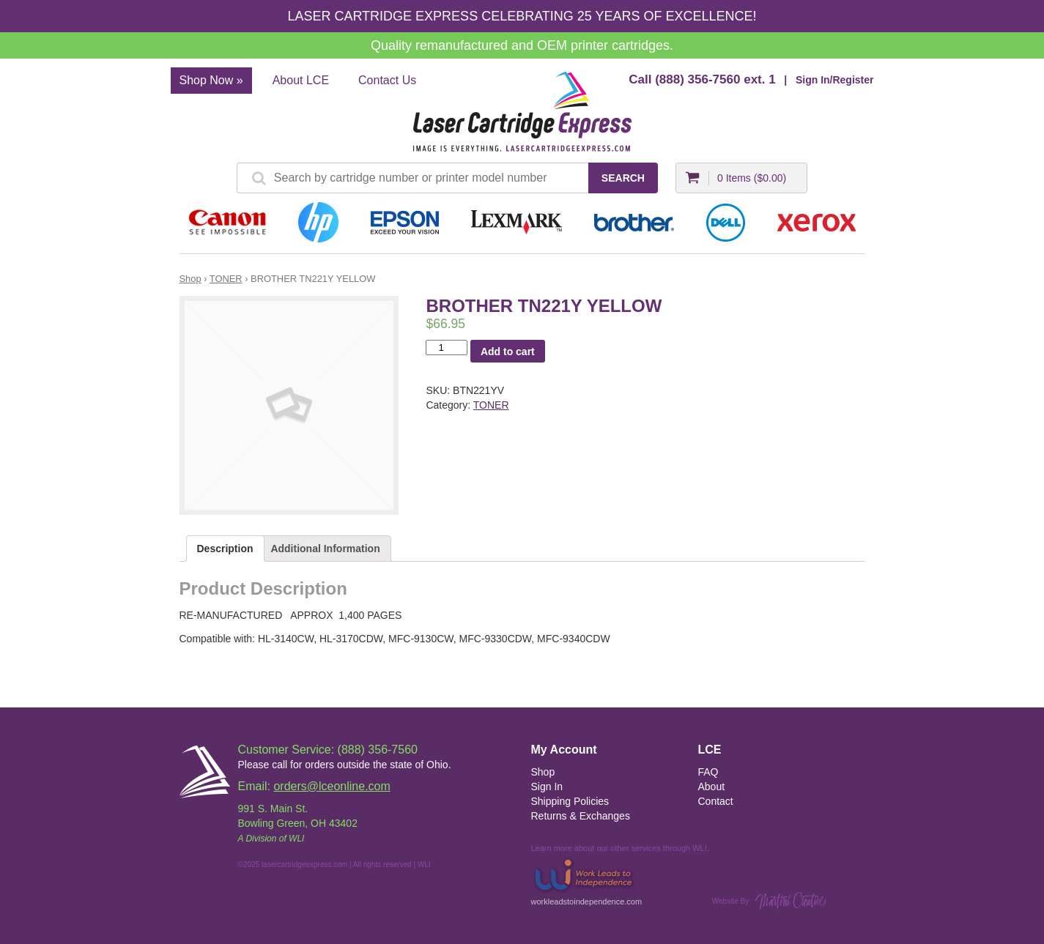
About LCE (301, 80)
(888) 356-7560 (697, 79)
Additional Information (325, 548)
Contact (715, 801)
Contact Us (387, 80)
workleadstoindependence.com (587, 880)
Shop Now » (211, 80)
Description (225, 548)
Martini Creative (790, 900)
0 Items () (751, 178)
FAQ (708, 772)
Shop (190, 278)
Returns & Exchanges (580, 816)
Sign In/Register (835, 80)
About (711, 786)
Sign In (547, 786)
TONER (226, 278)
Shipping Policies (570, 801)
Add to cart (508, 351)
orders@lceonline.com (331, 786)
